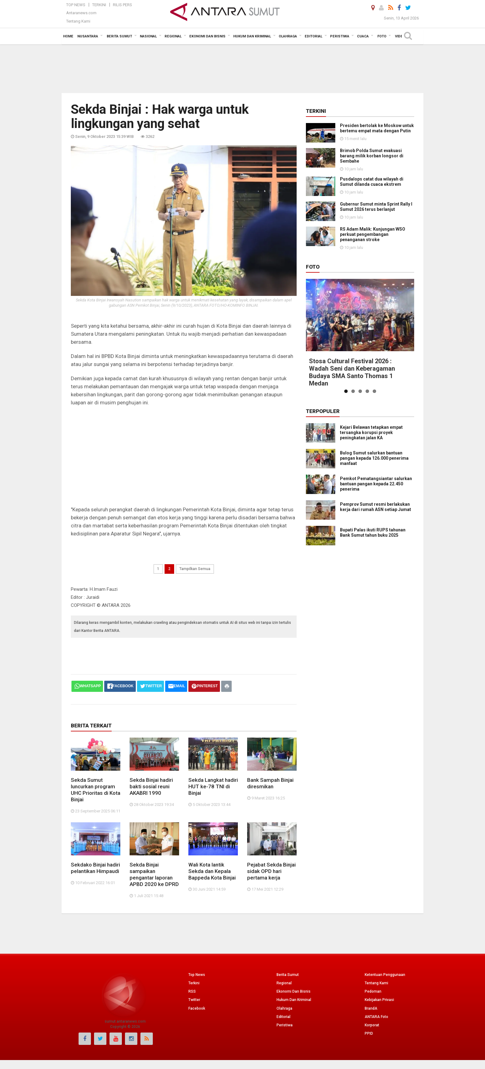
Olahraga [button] (288, 36)
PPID (369, 1033)
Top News (75, 4)
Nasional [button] (148, 36)
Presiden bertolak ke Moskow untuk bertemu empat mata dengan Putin (377, 128)
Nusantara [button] (87, 36)
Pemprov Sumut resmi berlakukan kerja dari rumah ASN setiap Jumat (358, 499)
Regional (284, 983)
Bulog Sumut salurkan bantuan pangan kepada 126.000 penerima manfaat (374, 458)
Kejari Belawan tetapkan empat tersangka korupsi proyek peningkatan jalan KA (371, 432)
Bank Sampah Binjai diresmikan (270, 783)
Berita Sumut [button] (119, 36)
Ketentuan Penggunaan (385, 975)
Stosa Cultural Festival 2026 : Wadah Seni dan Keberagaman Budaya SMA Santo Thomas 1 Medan (352, 372)
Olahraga (284, 1008)
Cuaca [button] (363, 36)
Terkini (99, 4)
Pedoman (373, 991)
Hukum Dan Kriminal (294, 1000)
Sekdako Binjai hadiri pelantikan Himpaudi (95, 868)
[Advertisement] (242, 68)
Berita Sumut (288, 975)
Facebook (196, 1008)
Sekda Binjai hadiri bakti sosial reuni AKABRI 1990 (151, 786)
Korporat (372, 1025)
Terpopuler (323, 411)
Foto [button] (381, 36)
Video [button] (400, 36)
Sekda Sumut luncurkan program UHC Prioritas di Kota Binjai (95, 790)
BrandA (371, 1008)
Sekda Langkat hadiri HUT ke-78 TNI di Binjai (213, 786)
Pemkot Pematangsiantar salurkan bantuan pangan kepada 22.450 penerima (359, 481)
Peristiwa (285, 1025)
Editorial (283, 1017)
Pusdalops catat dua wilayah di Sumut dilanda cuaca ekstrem (371, 182)
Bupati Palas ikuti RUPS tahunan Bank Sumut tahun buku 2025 (356, 518)
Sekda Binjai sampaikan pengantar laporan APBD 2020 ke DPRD (154, 874)
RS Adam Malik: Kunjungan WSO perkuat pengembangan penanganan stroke (372, 234)
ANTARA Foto (376, 1017)
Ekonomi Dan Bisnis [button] (207, 36)
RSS (192, 991)
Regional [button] (173, 36)
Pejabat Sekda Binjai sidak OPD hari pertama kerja (271, 871)
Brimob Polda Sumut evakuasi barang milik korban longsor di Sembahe (371, 156)
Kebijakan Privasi (379, 1000)
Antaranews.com (81, 13)
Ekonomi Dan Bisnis (294, 991)
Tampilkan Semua (194, 569)
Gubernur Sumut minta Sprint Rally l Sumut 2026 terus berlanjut (376, 207)
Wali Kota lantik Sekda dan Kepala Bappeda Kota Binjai (212, 871)
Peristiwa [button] (339, 36)
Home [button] (68, 36)
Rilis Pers (122, 4)
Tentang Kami (78, 21)
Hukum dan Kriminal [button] (252, 36)
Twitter (194, 1000)
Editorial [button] (313, 36)
